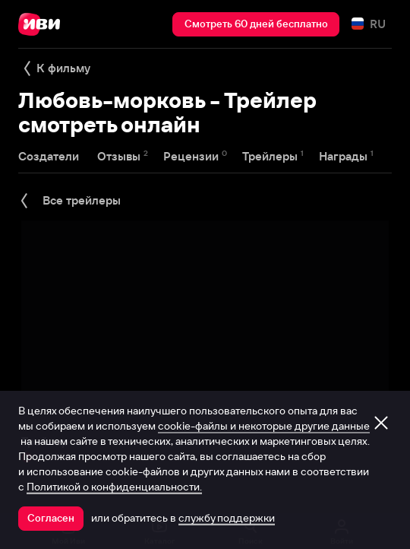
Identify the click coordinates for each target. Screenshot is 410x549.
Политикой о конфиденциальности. (114, 487)
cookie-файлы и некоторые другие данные (264, 426)
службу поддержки (226, 518)
